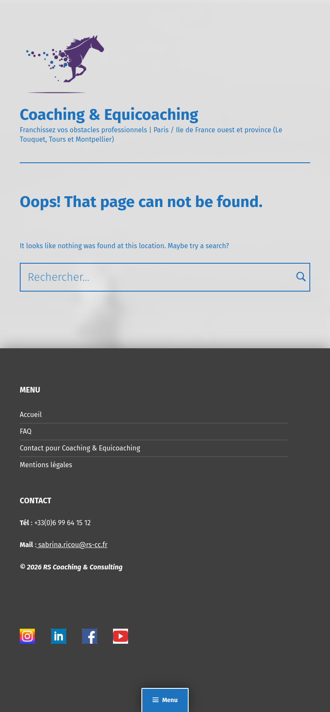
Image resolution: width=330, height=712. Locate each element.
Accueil (31, 415)
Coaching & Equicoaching (109, 114)
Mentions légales (46, 465)
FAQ (25, 431)
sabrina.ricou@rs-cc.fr (72, 545)
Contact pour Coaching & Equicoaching (80, 448)
